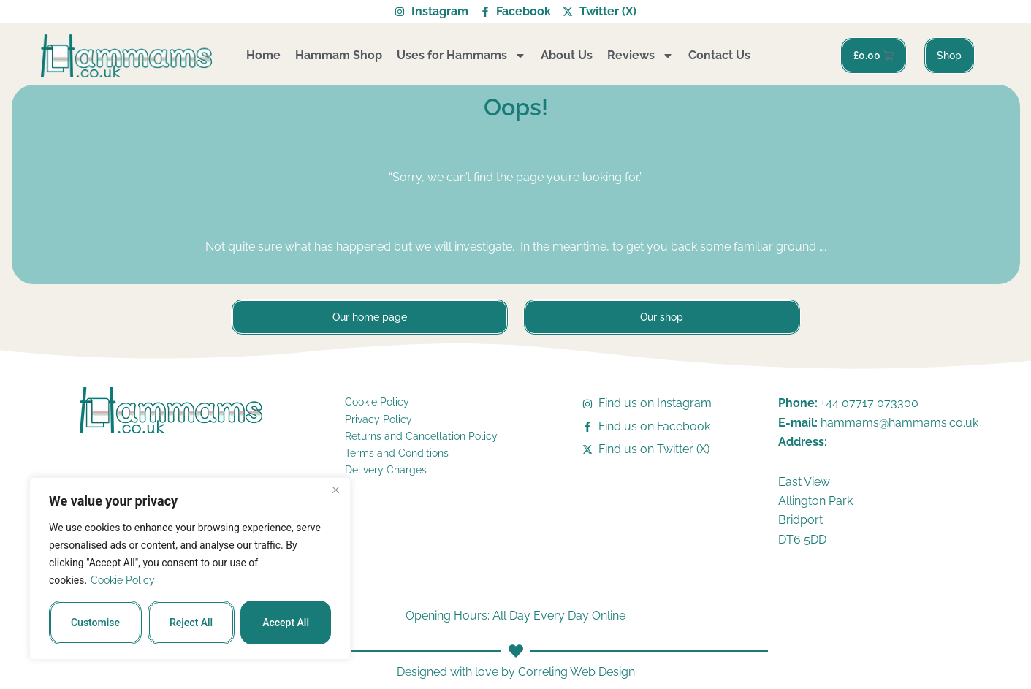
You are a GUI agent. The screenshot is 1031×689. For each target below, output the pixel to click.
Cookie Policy (123, 580)
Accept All (285, 622)
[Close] (335, 489)
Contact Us (719, 55)
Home (263, 55)
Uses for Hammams (461, 55)
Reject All (191, 622)
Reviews (640, 55)
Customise (95, 622)
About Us (567, 55)
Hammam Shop (338, 55)
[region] (190, 568)
